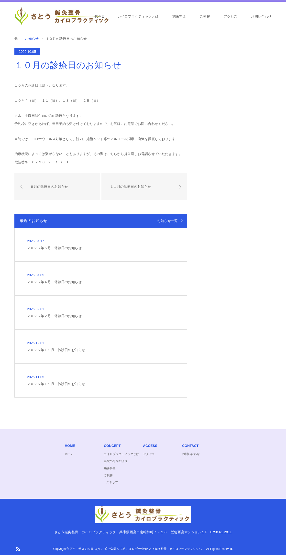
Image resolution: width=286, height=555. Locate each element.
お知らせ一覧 (167, 220)
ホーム (69, 454)
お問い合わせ (261, 16)
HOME (99, 16)
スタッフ (112, 482)
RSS (18, 549)
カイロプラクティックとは (138, 16)
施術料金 (179, 16)
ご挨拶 (205, 16)
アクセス (230, 16)
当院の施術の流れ (115, 461)
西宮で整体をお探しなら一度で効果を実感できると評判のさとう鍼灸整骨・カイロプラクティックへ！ (137, 549)
